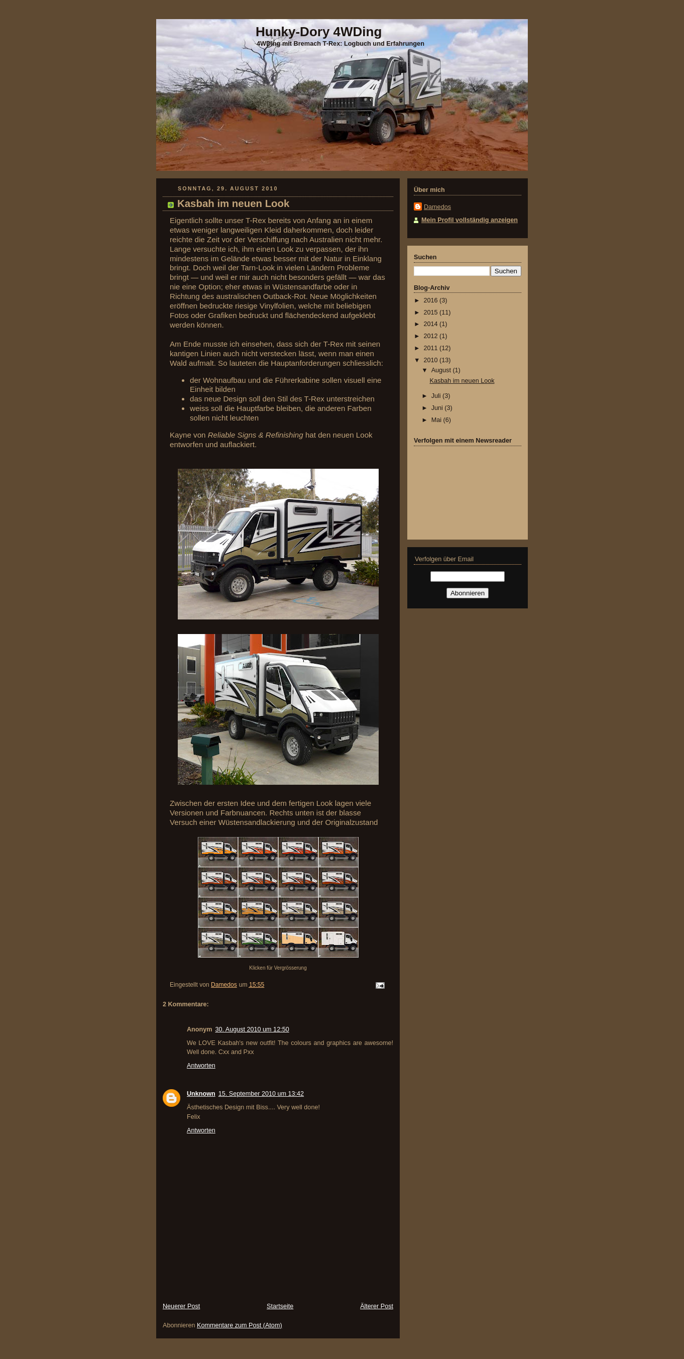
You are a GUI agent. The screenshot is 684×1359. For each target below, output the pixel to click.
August (442, 370)
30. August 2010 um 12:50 (252, 1029)
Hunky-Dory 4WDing (319, 31)
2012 (432, 336)
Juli (436, 395)
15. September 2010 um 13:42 (261, 1093)
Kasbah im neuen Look (462, 380)
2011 (432, 348)
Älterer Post (376, 1306)
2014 (432, 324)
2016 (432, 300)
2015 (432, 312)
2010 (432, 360)
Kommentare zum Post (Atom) (239, 1325)
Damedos (437, 207)
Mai (437, 420)
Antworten (201, 1065)
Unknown (201, 1093)
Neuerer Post (181, 1306)
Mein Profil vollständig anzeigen (469, 220)
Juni (438, 407)
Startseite (280, 1306)
